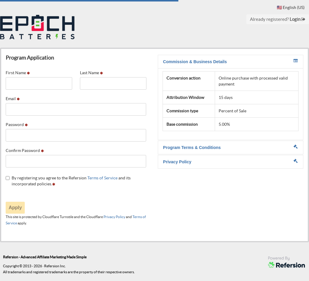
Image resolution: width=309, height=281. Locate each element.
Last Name (91, 72)
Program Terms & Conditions (230, 147)
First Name (18, 72)
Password (17, 124)
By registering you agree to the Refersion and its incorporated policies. (68, 181)
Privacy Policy (114, 217)
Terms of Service (102, 178)
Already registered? (277, 19)
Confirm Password (25, 150)
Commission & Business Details (230, 61)
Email (13, 98)
